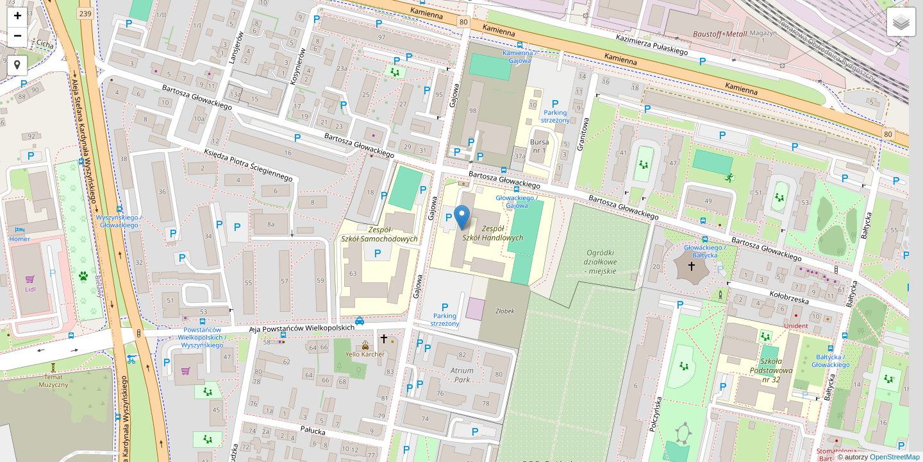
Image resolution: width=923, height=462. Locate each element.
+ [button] (17, 17)
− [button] (17, 37)
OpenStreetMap (895, 457)
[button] (17, 65)
